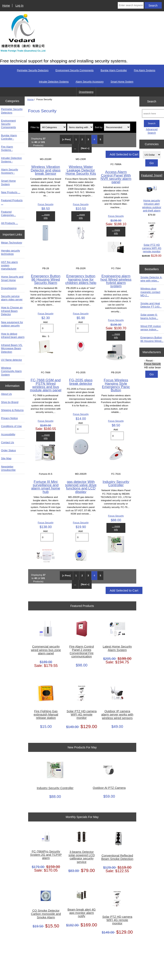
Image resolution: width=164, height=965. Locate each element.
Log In (19, 5)
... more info (46, 216)
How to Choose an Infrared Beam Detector (12, 311)
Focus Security (46, 204)
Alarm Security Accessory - (9, 171)
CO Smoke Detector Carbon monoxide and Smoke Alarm (46, 914)
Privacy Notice (9, 418)
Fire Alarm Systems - (7, 148)
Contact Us (7, 442)
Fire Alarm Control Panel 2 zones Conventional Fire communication (81, 651)
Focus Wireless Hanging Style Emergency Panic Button (116, 385)
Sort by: (99, 127)
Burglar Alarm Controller (113, 70)
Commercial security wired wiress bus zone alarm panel (46, 650)
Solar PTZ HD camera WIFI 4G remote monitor (82, 714)
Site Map (6, 458)
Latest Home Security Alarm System (117, 648)
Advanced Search (152, 131)
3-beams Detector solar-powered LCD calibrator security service (81, 857)
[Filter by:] (53, 127)
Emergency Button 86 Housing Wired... (151, 339)
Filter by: (35, 127)
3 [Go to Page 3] (88, 139)
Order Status (8, 450)
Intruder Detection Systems (54, 81)
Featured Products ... (12, 202)
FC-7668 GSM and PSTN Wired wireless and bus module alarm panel (45, 385)
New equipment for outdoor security (12, 324)
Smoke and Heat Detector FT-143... (151, 305)
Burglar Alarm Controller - (9, 137)
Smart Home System (122, 81)
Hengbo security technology (10, 252)
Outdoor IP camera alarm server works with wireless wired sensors (117, 714)
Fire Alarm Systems (144, 70)
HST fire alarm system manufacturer (9, 265)
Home (6, 5)
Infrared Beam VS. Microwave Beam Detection (12, 348)
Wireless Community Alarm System (11, 371)
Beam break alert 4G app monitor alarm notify (82, 913)
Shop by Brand (9, 402)
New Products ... (10, 192)
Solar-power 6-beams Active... (149, 316)
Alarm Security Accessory (90, 81)
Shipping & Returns (12, 410)
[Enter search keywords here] (131, 5)
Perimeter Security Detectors (33, 70)
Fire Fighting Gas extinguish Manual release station (46, 714)
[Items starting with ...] (80, 127)
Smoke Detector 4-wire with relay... (151, 279)
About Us (6, 393)
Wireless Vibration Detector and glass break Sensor (46, 170)
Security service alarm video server (12, 298)
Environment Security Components (74, 70)
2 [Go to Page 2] (82, 139)
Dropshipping (86, 92)
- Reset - (152, 360)
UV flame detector (11, 359)
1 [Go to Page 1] (76, 139)
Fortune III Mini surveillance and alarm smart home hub (45, 487)
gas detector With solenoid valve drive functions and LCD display (81, 487)
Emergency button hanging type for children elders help (80, 279)
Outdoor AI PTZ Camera (109, 787)
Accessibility (8, 434)
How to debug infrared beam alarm (12, 335)
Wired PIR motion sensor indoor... (150, 328)
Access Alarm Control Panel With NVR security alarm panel (115, 177)
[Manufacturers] (152, 364)
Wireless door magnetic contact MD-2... (150, 292)
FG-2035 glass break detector (80, 381)
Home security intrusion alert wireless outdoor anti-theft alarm (151, 199)
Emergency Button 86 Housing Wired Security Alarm (45, 279)
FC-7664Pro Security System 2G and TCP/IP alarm (46, 855)
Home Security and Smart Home (12, 278)
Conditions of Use (11, 426)
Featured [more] (151, 175)
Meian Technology (11, 242)
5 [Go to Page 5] (100, 139)
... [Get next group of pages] (75, 148)
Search (151, 101)
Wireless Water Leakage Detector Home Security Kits (81, 170)
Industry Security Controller (116, 483)
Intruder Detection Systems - (11, 159)
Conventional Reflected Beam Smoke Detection (117, 857)
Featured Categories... (8, 213)
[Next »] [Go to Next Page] (85, 148)
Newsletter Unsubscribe (8, 468)
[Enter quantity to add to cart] (46, 328)
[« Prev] (66, 139)
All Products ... (9, 223)
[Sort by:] (117, 127)
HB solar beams (152, 367)
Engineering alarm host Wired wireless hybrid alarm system (116, 281)
